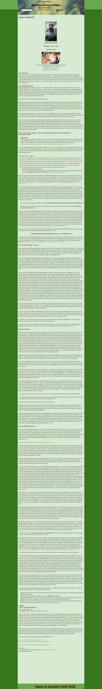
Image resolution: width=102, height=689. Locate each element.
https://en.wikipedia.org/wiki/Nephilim (57, 172)
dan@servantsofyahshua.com (52, 69)
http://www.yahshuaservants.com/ (42, 644)
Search (33, 10)
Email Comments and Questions (44, 9)
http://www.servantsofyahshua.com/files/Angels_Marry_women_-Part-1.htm (34, 641)
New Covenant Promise (45, 7)
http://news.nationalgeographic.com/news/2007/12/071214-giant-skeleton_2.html (35, 442)
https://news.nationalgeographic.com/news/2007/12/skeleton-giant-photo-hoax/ (48, 241)
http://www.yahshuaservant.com (25, 644)
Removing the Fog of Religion (46, 5)
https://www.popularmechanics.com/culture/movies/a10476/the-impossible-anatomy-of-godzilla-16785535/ (43, 144)
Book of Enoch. (73, 325)
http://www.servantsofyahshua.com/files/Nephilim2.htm (30, 640)
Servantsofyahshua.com (44, 1)
